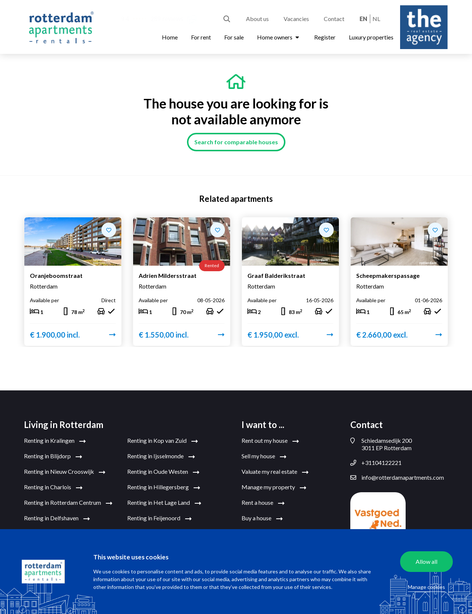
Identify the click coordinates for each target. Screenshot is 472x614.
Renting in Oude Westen (163, 472)
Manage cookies (426, 587)
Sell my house (264, 456)
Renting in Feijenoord (159, 518)
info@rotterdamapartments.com (397, 477)
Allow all (426, 561)
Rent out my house (270, 441)
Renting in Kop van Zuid (162, 441)
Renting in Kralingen (55, 441)
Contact (334, 18)
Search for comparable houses (236, 141)
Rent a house (263, 503)
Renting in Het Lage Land (164, 503)
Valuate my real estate (275, 472)
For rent (201, 37)
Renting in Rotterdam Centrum (68, 503)
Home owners (279, 37)
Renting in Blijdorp (53, 456)
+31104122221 (376, 462)
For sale (234, 37)
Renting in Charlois (53, 487)
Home (170, 37)
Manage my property (274, 487)
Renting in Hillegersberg (163, 487)
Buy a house (262, 518)
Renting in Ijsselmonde (161, 456)
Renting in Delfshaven (57, 518)
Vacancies (296, 18)
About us (257, 18)
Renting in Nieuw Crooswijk (64, 472)
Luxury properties (371, 37)
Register (325, 37)
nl (376, 18)
